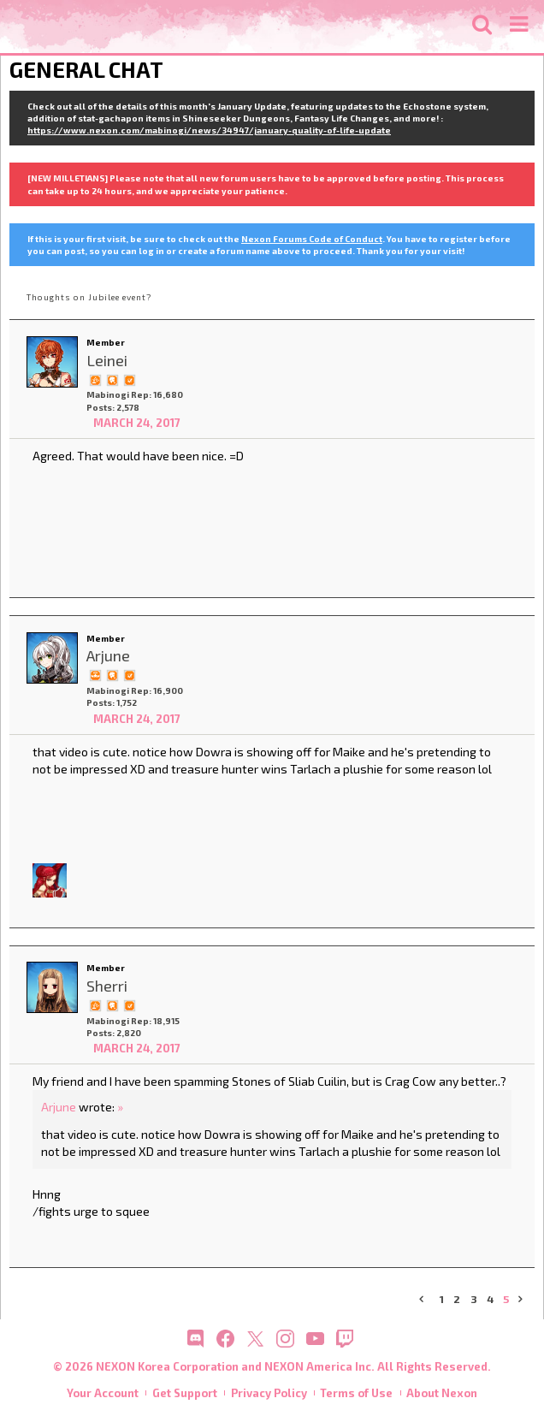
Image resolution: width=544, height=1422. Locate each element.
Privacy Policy (269, 1393)
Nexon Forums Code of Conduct (311, 239)
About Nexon (441, 1393)
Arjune (58, 1106)
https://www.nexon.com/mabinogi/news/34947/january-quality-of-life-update (209, 130)
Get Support (184, 1393)
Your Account (103, 1393)
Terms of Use (356, 1393)
